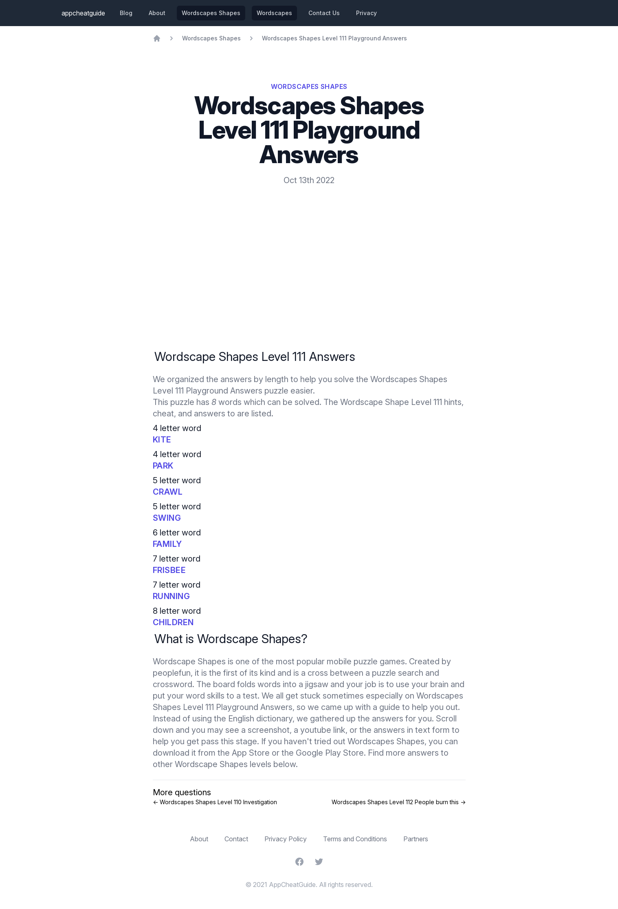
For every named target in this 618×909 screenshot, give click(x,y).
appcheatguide (83, 13)
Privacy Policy (285, 839)
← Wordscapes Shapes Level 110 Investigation (215, 801)
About (157, 12)
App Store (251, 753)
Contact (236, 839)
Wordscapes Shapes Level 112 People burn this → (399, 801)
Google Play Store (330, 753)
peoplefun (172, 673)
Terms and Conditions (355, 839)
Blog (126, 12)
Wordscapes (274, 12)
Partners (415, 839)
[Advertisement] (309, 247)
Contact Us (324, 12)
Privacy (366, 12)
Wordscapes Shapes (211, 12)
